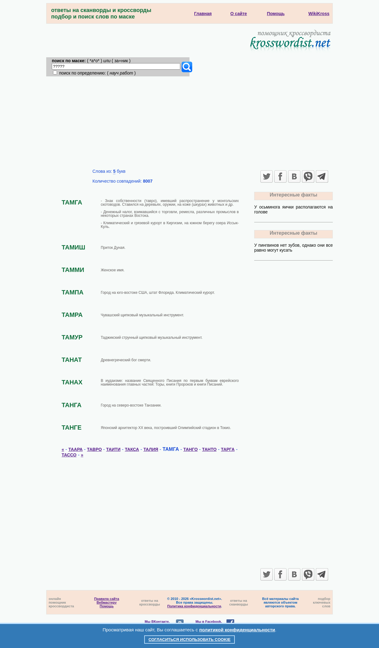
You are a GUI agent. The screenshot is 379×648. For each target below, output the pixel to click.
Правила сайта (106, 599)
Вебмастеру (107, 602)
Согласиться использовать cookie (189, 639)
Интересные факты (293, 194)
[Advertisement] (189, 122)
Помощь (106, 606)
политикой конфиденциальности (237, 629)
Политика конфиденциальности (194, 606)
